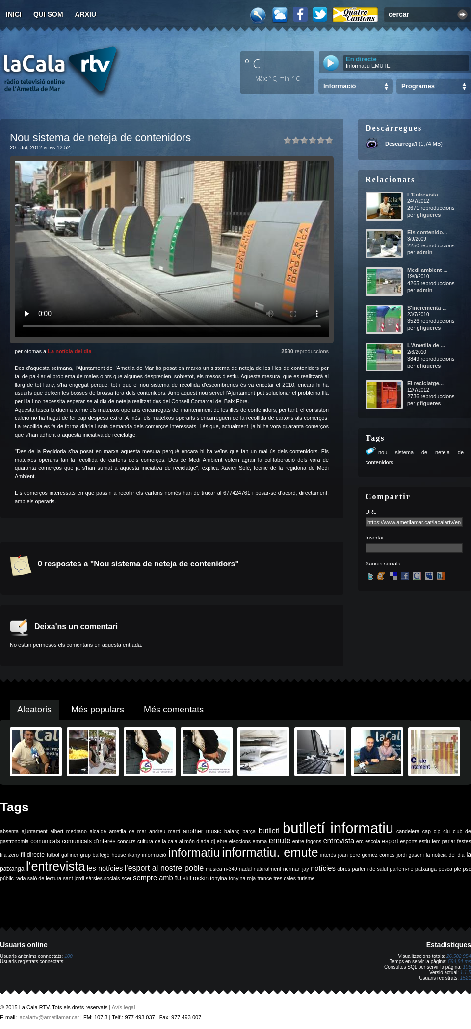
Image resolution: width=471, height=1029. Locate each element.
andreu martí (164, 831)
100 (68, 956)
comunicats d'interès (88, 841)
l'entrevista (55, 866)
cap (426, 831)
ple (457, 869)
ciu (446, 831)
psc (467, 869)
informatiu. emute (270, 852)
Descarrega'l (401, 144)
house (119, 855)
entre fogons (306, 841)
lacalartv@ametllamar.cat (48, 1017)
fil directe (33, 854)
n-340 (230, 869)
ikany (134, 855)
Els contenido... (427, 232)
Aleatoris (34, 709)
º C (253, 63)
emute (279, 840)
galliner (69, 855)
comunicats (45, 841)
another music (202, 831)
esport (390, 841)
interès (328, 855)
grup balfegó (94, 855)
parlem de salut (370, 869)
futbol (53, 855)
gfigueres (429, 215)
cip (437, 831)
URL (371, 511)
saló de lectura (44, 878)
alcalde (98, 831)
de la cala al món (175, 841)
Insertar (375, 537)
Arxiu (86, 14)
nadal (245, 869)
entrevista (339, 841)
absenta (9, 831)
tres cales (284, 878)
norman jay (296, 869)
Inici (14, 14)
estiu (424, 841)
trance (265, 878)
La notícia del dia (69, 351)
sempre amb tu (157, 878)
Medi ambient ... (427, 270)
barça (249, 831)
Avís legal (123, 1007)
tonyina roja (242, 878)
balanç (231, 831)
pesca (445, 869)
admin (424, 252)
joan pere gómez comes (366, 855)
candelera (407, 831)
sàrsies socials (103, 878)
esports (408, 841)
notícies (323, 868)
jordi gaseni (410, 855)
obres (343, 869)
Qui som (48, 14)
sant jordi (73, 878)
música (214, 869)
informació (154, 855)
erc (360, 841)
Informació (339, 86)
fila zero (9, 855)
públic (7, 878)
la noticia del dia (445, 855)
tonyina (218, 878)
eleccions (240, 841)
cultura (145, 841)
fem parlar (443, 841)
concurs (126, 841)
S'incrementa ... (427, 308)
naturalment (267, 869)
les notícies (105, 868)
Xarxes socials (383, 563)
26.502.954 (458, 956)
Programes (418, 86)
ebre (222, 841)
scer (126, 878)
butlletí (269, 830)
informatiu (194, 852)
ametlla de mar (127, 831)
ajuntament (35, 831)
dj (213, 841)
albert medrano (69, 831)
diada (202, 841)
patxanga (426, 869)
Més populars (97, 709)
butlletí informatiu (338, 828)
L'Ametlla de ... (426, 345)
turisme (305, 878)
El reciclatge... (425, 383)
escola (372, 841)
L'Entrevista (422, 194)
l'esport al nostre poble (164, 868)
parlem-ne (402, 869)
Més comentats (174, 709)
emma (260, 841)
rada (20, 878)
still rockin (196, 878)
